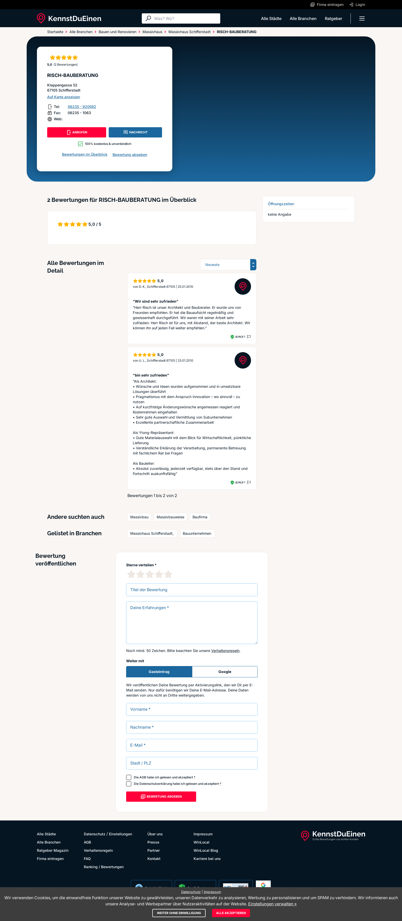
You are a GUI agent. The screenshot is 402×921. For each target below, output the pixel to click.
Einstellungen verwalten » (272, 903)
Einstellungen (120, 834)
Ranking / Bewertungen (104, 867)
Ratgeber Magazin (52, 850)
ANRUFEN (76, 132)
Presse (153, 842)
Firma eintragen (50, 858)
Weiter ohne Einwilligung (179, 913)
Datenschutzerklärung (155, 784)
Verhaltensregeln (225, 650)
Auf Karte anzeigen (63, 97)
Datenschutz (94, 834)
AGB (142, 777)
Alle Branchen (303, 18)
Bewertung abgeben (130, 154)
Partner (153, 850)
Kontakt (153, 858)
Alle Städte (271, 18)
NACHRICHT (135, 132)
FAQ (87, 858)
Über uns (155, 834)
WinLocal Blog (206, 850)
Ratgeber (333, 18)
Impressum (203, 834)
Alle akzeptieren (231, 913)
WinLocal (201, 842)
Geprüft (240, 336)
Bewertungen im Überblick (84, 154)
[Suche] (186, 18)
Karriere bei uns (207, 858)
